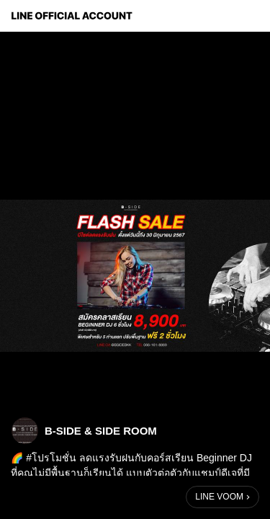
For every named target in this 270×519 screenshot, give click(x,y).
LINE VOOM (219, 497)
